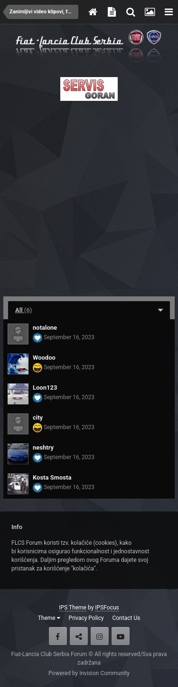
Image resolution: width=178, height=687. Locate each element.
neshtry (43, 447)
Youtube (121, 636)
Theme (49, 618)
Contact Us (126, 618)
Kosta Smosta (52, 477)
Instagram (100, 636)
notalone (45, 327)
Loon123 (45, 387)
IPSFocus (107, 607)
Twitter (79, 636)
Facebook (58, 636)
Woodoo (44, 357)
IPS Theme (72, 607)
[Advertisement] (89, 196)
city (38, 417)
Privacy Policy (86, 618)
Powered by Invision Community (89, 673)
